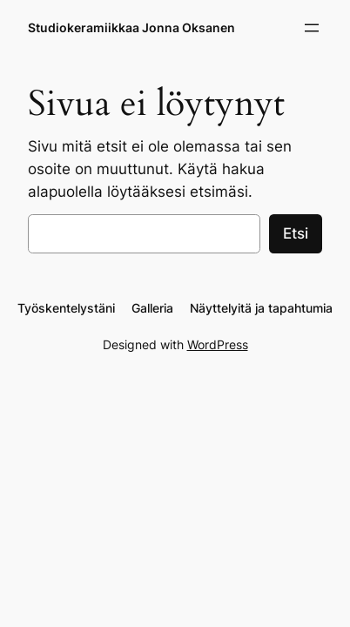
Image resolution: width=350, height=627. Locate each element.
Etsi (295, 233)
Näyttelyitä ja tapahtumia (261, 307)
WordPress (217, 344)
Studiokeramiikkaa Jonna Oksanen (131, 27)
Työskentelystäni (66, 307)
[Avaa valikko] (311, 27)
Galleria (152, 307)
